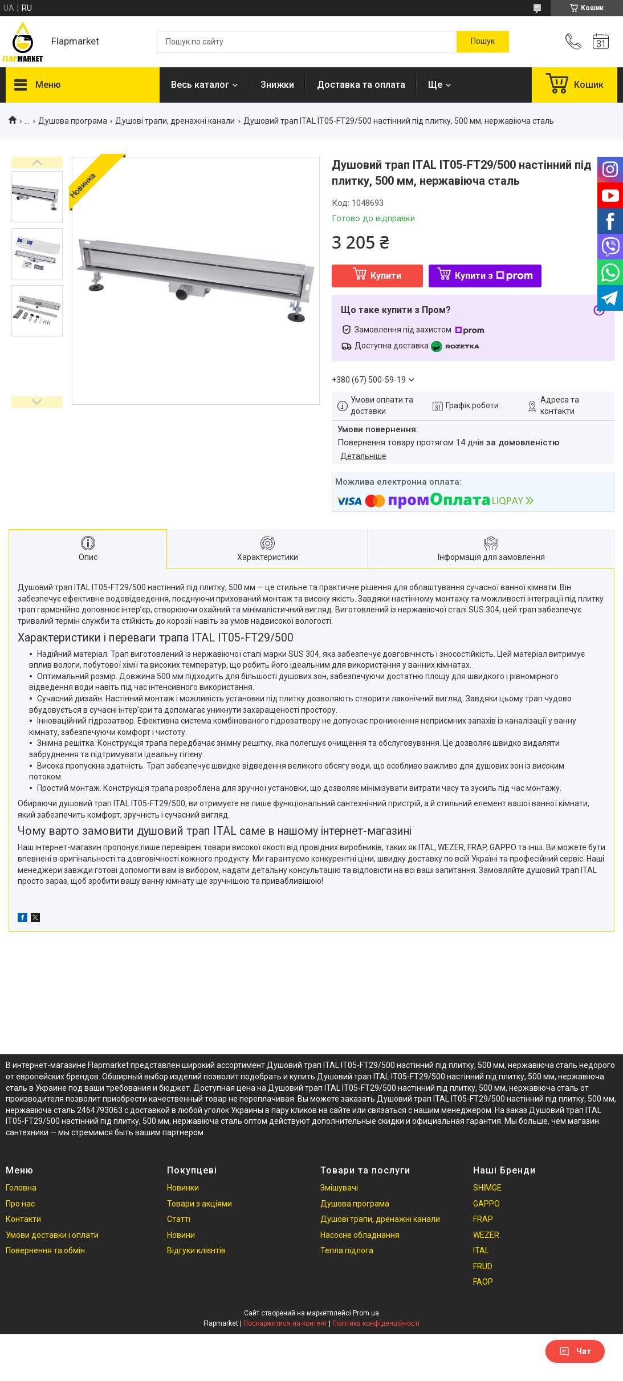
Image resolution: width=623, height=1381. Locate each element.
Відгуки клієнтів (196, 1250)
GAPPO (486, 1203)
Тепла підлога (346, 1250)
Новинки (183, 1187)
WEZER (486, 1235)
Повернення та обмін (45, 1250)
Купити (385, 275)
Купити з (494, 275)
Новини (181, 1235)
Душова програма (72, 120)
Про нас (20, 1203)
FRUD (482, 1266)
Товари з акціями (199, 1203)
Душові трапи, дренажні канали (175, 120)
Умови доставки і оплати (52, 1235)
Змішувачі (339, 1187)
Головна (21, 1187)
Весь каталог (200, 84)
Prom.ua (366, 1313)
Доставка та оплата (361, 84)
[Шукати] (483, 41)
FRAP (483, 1219)
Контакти (23, 1219)
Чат (575, 1351)
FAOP (483, 1281)
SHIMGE (487, 1187)
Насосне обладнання (360, 1235)
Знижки (277, 84)
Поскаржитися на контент (285, 1323)
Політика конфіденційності (376, 1323)
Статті (178, 1219)
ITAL (481, 1250)
